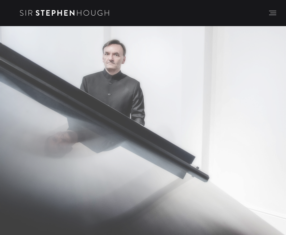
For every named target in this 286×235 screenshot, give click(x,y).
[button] (272, 13)
